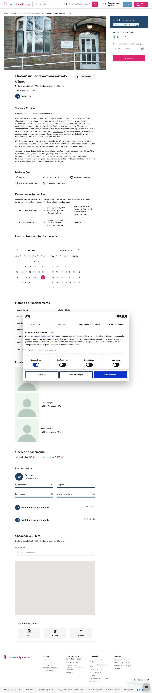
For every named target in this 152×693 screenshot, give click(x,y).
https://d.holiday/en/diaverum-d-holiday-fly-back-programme (41, 156)
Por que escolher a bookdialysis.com (49, 664)
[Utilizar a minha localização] (92, 552)
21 (21, 277)
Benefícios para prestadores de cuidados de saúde (75, 668)
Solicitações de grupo (50, 668)
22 (26, 277)
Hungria (22, 13)
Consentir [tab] (35, 324)
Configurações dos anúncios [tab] (89, 324)
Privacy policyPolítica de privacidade (70, 690)
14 (21, 272)
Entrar (127, 4)
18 (39, 272)
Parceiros (69, 673)
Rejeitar (42, 375)
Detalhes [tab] (62, 324)
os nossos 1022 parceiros (42, 336)
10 (34, 267)
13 (17, 272)
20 (17, 277)
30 (30, 282)
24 (34, 277)
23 (30, 277)
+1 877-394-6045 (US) (122, 663)
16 (30, 272)
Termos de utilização (94, 690)
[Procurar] (95, 4)
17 (34, 272)
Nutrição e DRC (95, 682)
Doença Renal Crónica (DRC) (98, 661)
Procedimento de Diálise (99, 679)
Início (6, 13)
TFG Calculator (95, 673)
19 (43, 272)
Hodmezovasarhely (34, 13)
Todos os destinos (48, 671)
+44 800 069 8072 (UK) (122, 666)
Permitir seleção (76, 375)
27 (17, 282)
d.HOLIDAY (58, 131)
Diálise (92, 676)
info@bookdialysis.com (122, 660)
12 (43, 267)
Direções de (20, 547)
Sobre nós (29, 690)
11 (39, 267)
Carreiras (117, 669)
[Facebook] (138, 689)
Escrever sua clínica (73, 663)
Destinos (13, 13)
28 (21, 282)
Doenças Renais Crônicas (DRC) (99, 666)
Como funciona (47, 660)
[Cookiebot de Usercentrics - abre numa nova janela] (116, 316)
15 (26, 272)
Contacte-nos (128, 690)
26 (43, 277)
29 (26, 282)
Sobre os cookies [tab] (116, 324)
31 (34, 282)
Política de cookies (112, 690)
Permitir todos (110, 375)
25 (39, 277)
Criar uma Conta (140, 4)
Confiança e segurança (44, 690)
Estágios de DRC (96, 670)
